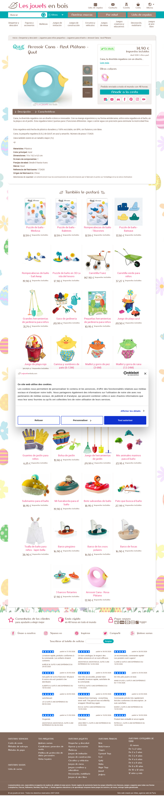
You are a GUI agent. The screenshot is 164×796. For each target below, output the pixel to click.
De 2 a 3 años (135, 752)
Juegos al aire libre (77, 777)
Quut (22, 166)
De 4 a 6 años (135, 759)
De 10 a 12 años (136, 770)
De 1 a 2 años (135, 749)
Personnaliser (82, 420)
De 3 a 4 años (135, 756)
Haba (101, 764)
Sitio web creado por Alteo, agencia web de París (136, 793)
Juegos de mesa (76, 764)
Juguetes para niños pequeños (52, 37)
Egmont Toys (105, 754)
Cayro (101, 750)
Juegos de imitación (77, 754)
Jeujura (102, 775)
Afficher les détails (131, 411)
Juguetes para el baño (76, 37)
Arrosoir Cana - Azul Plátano (99, 37)
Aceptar (108, 641)
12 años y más (135, 773)
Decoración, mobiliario (79, 774)
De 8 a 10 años (136, 766)
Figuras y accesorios (78, 747)
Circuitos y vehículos (78, 761)
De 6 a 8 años (135, 763)
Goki (101, 761)
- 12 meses (134, 745)
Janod (101, 771)
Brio (100, 743)
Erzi (100, 757)
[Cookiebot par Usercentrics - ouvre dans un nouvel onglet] (126, 373)
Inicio (15, 37)
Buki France (104, 747)
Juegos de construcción (79, 757)
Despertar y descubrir (28, 37)
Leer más (104, 62)
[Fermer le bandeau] (145, 373)
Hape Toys (103, 768)
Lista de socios (15, 769)
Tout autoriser (125, 420)
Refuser (39, 420)
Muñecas (72, 750)
